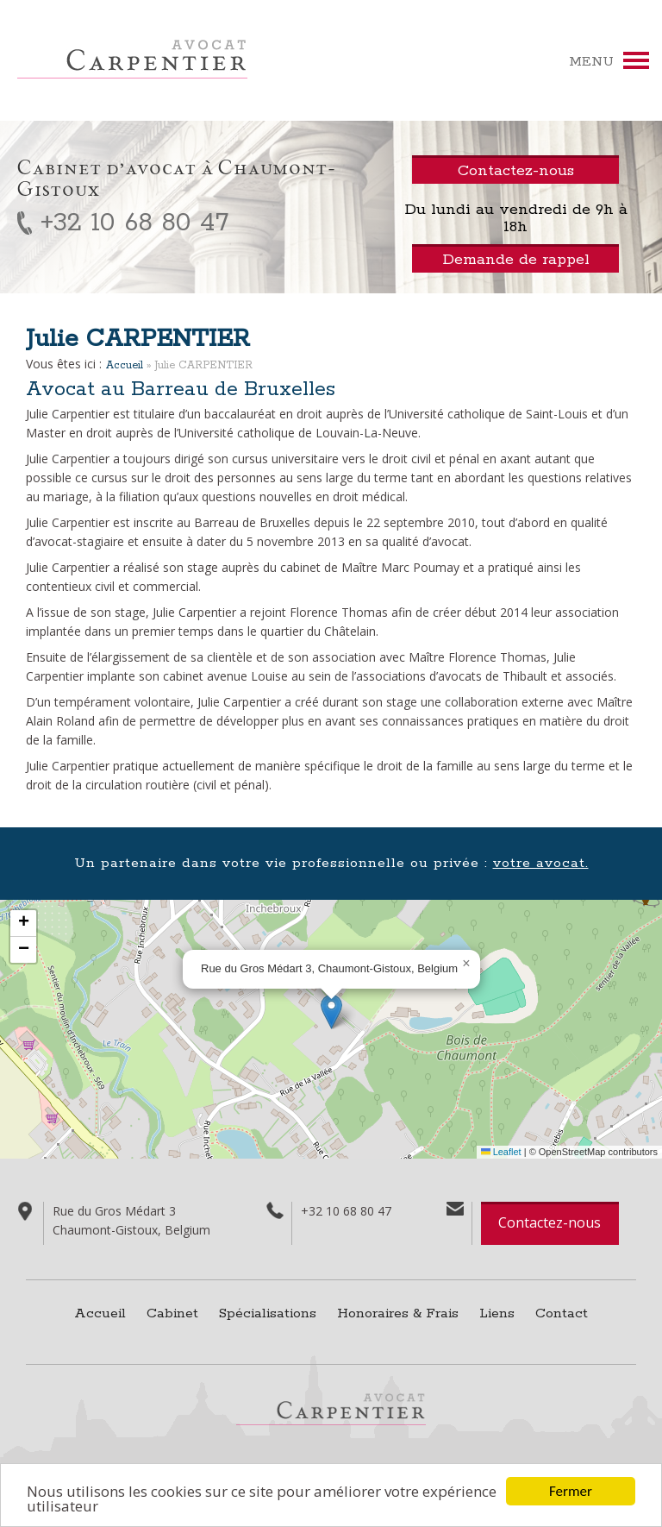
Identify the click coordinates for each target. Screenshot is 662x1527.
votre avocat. (541, 863)
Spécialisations (267, 1313)
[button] (331, 1011)
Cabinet (172, 1313)
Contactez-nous (549, 1222)
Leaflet (501, 1152)
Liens (497, 1313)
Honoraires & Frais (398, 1313)
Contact (561, 1313)
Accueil (124, 365)
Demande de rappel (516, 259)
